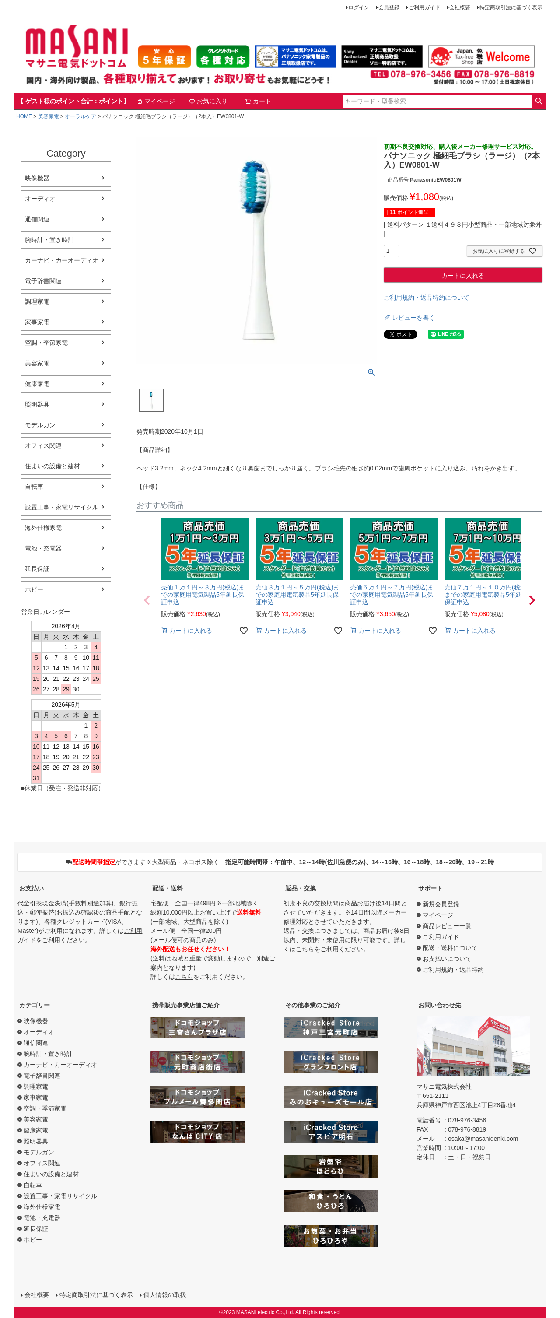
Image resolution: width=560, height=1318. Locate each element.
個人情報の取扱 (165, 1294)
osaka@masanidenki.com (483, 1138)
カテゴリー (34, 1005)
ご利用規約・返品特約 (453, 969)
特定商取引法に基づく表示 (511, 7)
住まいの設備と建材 (52, 466)
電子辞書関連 (43, 280)
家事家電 (37, 322)
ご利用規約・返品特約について (426, 297)
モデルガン (40, 424)
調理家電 (37, 301)
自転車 (34, 486)
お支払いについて (447, 958)
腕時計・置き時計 (49, 239)
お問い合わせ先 (439, 1005)
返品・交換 (300, 888)
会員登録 (388, 7)
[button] (147, 600)
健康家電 (37, 383)
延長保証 (37, 568)
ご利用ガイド (424, 7)
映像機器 (37, 178)
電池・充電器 (43, 548)
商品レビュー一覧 (447, 925)
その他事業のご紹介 (312, 1005)
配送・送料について (450, 947)
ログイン (358, 7)
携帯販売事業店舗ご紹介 (186, 1005)
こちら (184, 976)
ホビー (34, 589)
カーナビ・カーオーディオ (61, 260)
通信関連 (37, 219)
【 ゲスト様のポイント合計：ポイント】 (74, 101)
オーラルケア (80, 116)
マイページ (155, 101)
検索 (539, 101)
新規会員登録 (441, 904)
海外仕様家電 (43, 527)
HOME (24, 116)
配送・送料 (167, 888)
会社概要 (459, 7)
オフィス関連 (43, 445)
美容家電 (48, 116)
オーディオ (40, 198)
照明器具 (37, 404)
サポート (430, 888)
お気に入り (208, 101)
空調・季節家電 (46, 342)
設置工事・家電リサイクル (61, 507)
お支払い (31, 888)
